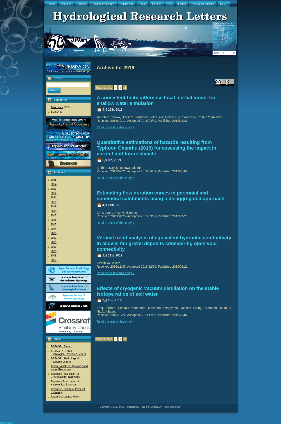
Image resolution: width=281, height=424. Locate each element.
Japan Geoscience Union (65, 396)
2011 (54, 242)
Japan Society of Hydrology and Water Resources (69, 368)
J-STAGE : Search (61, 346)
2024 (54, 184)
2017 (54, 215)
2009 (54, 251)
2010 (54, 246)
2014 (54, 228)
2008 (54, 255)
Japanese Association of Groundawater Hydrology (65, 375)
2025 (54, 179)
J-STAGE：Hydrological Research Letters (65, 360)
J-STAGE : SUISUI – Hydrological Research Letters (68, 353)
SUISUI (55, 111)
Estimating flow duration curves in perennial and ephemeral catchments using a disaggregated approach (160, 195)
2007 (54, 260)
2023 (54, 188)
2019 (54, 206)
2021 (54, 197)
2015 (54, 224)
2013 (54, 233)
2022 (54, 193)
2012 (54, 237)
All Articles (57, 107)
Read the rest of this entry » (115, 127)
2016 (54, 219)
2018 (54, 211)
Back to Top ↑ (6, 423)
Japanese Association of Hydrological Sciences (65, 383)
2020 (54, 202)
